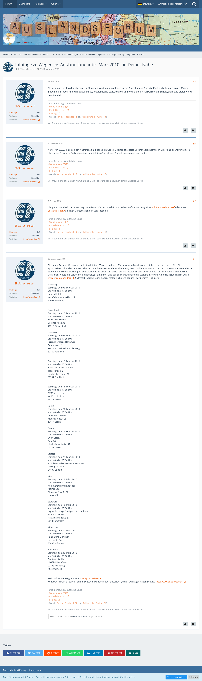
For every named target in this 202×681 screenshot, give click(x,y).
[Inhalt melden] (185, 130)
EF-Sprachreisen (26, 69)
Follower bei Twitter (93, 116)
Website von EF (57, 106)
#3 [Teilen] (194, 143)
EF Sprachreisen (90, 578)
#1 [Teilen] (194, 258)
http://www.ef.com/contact (169, 581)
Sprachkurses (55, 210)
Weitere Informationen (176, 677)
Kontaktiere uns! (57, 110)
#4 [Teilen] (194, 81)
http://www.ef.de (30, 119)
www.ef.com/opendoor (59, 277)
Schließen (193, 677)
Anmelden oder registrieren (172, 3)
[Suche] (194, 4)
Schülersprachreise (162, 207)
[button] (146, 4)
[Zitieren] (193, 130)
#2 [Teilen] (194, 201)
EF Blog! (53, 113)
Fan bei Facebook (65, 116)
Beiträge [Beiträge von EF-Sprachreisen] (13, 112)
